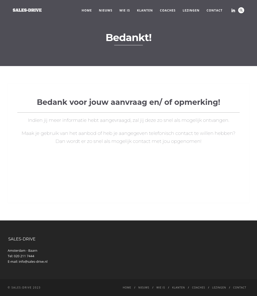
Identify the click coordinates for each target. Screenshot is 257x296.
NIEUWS (105, 10)
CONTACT (215, 10)
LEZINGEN (191, 10)
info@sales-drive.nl (33, 261)
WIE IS (124, 10)
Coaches (168, 10)
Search (241, 10)
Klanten (145, 10)
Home (87, 10)
